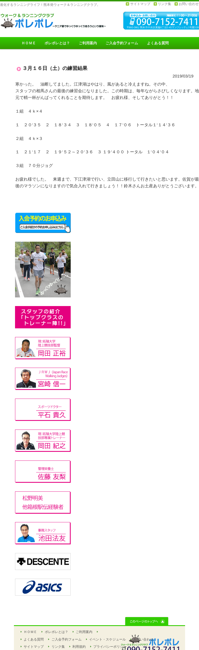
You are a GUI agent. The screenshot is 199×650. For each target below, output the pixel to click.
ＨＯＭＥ (28, 43)
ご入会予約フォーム (121, 43)
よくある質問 (158, 43)
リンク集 (164, 4)
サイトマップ (140, 4)
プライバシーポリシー (110, 647)
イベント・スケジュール (107, 639)
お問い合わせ (189, 4)
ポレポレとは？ (57, 43)
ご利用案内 (88, 43)
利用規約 (79, 647)
